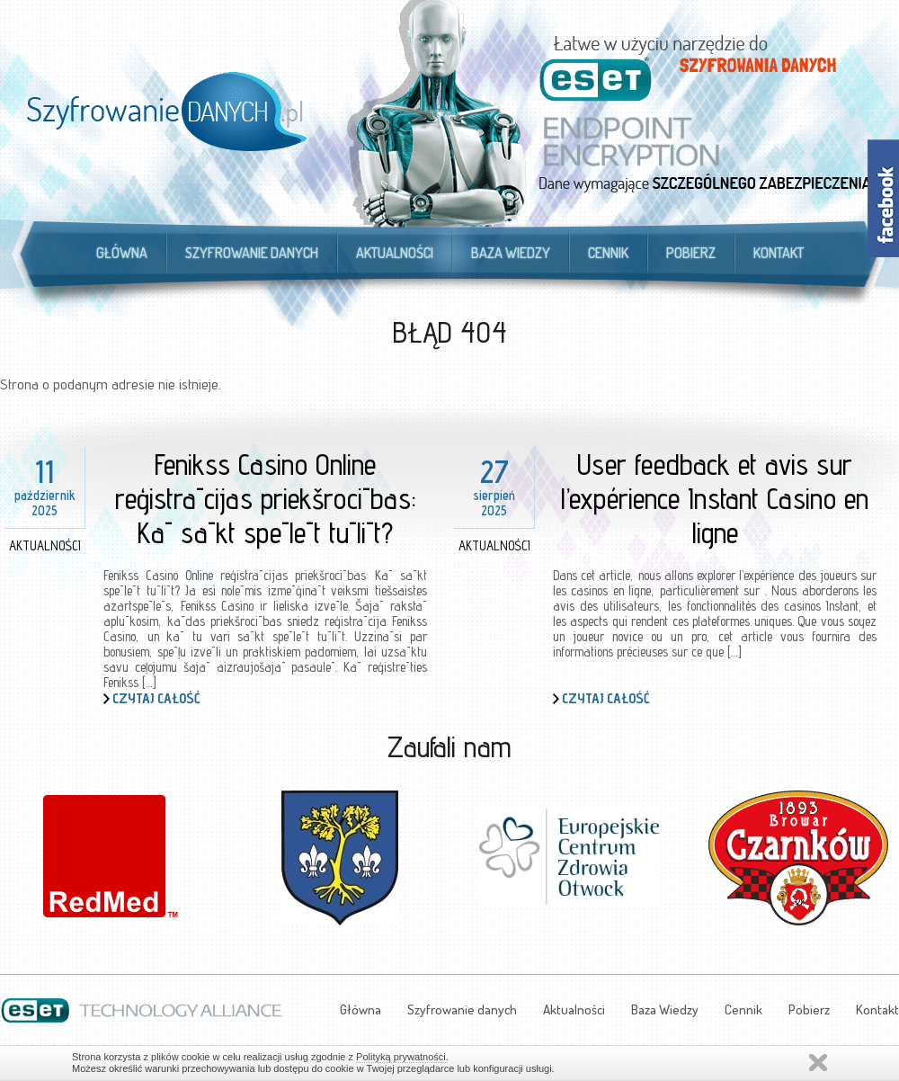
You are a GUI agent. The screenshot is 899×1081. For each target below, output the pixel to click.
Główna (121, 253)
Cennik (608, 253)
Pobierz (691, 253)
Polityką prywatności (401, 1056)
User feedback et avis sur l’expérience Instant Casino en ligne (714, 498)
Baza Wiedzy (510, 253)
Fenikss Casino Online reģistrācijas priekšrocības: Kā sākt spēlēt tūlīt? (265, 498)
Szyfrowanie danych (251, 253)
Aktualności (394, 253)
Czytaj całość (156, 698)
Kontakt (778, 253)
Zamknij (818, 1062)
